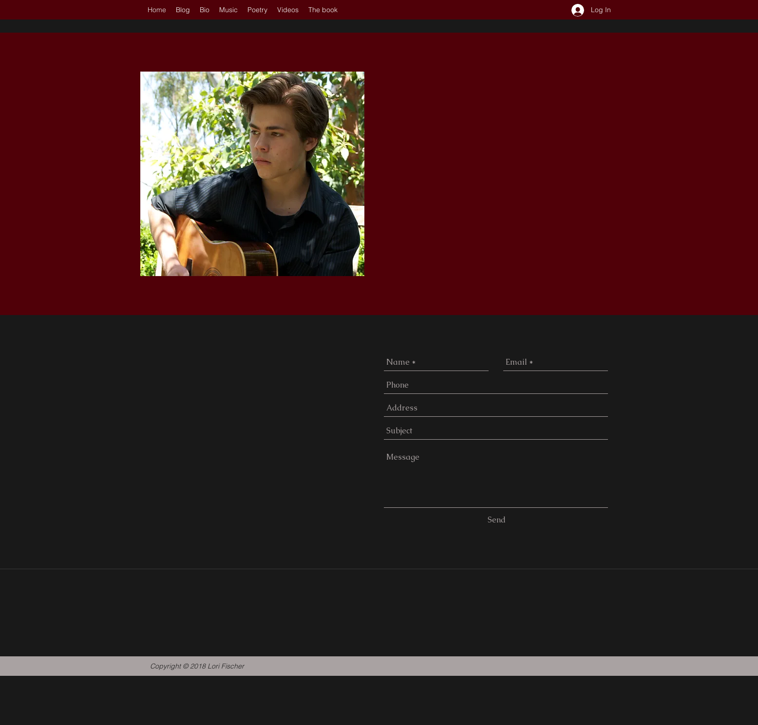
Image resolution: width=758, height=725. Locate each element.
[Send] (497, 520)
